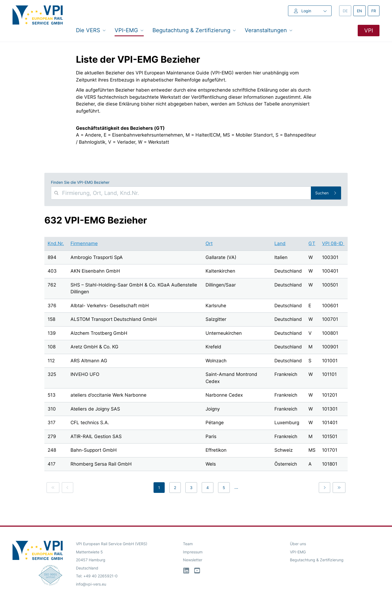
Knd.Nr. (56, 243)
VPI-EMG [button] (129, 30)
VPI (368, 30)
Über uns (298, 543)
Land (280, 243)
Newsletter (192, 559)
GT (311, 243)
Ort (209, 243)
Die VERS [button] (91, 30)
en (361, 10)
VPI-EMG (298, 552)
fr (375, 10)
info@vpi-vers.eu (91, 584)
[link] (53, 487)
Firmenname (84, 243)
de (347, 10)
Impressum (193, 552)
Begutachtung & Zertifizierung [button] (194, 30)
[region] (196, 355)
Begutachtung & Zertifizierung (317, 559)
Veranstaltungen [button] (269, 30)
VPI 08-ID (333, 243)
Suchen (326, 193)
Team (188, 543)
